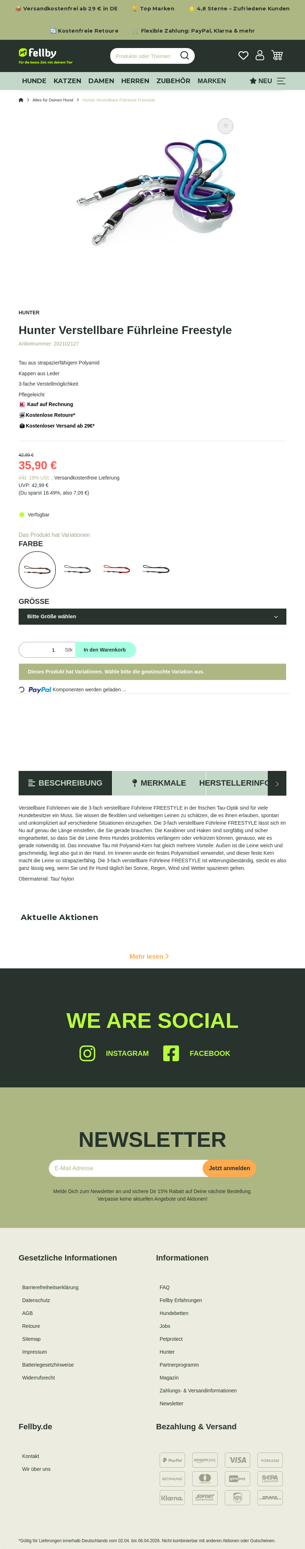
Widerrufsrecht (38, 1378)
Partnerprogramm (179, 1365)
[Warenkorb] (277, 56)
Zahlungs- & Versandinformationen (198, 1390)
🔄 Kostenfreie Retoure (84, 31)
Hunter (167, 1352)
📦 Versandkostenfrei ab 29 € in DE (66, 8)
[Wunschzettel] (243, 56)
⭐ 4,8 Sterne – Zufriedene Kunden (239, 8)
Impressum (34, 1352)
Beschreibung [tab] (65, 782)
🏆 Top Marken (153, 8)
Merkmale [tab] (159, 782)
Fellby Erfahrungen (181, 1300)
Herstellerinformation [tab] (253, 782)
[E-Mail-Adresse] (128, 1168)
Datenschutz (36, 1300)
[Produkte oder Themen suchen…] (142, 56)
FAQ (165, 1287)
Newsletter (171, 1403)
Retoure (31, 1326)
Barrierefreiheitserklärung (50, 1287)
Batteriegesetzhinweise (48, 1365)
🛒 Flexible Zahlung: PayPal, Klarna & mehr (194, 31)
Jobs (165, 1326)
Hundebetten (174, 1313)
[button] (260, 56)
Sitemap (31, 1339)
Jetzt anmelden (229, 1168)
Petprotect (171, 1339)
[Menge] (40, 650)
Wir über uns (36, 1469)
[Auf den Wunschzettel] (225, 126)
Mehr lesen (149, 956)
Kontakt (30, 1456)
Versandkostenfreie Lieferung (87, 478)
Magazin (169, 1378)
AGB (27, 1313)
